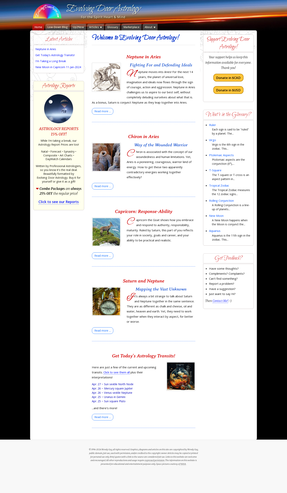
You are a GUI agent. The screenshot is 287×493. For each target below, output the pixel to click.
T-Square (215, 170)
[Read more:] (102, 111)
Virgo (212, 140)
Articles (95, 27)
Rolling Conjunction (221, 200)
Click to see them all (116, 372)
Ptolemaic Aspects (221, 155)
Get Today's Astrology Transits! (143, 355)
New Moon (216, 216)
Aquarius (214, 231)
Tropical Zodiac (219, 185)
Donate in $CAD (228, 77)
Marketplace (131, 27)
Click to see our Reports (58, 201)
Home (38, 27)
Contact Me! (220, 301)
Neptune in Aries (143, 56)
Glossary (112, 27)
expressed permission (154, 460)
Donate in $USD (228, 90)
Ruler (212, 125)
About (150, 27)
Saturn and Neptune (143, 281)
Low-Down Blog (57, 27)
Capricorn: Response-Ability (143, 211)
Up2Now (78, 27)
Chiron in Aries (143, 136)
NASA (183, 464)
